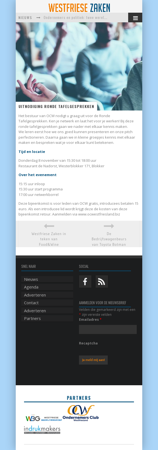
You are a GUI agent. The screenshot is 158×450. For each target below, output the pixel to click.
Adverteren (35, 295)
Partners (32, 318)
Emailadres (90, 319)
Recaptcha (88, 343)
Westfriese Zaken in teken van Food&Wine (48, 239)
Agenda (31, 287)
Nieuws (31, 279)
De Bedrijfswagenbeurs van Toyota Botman (109, 239)
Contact (31, 302)
